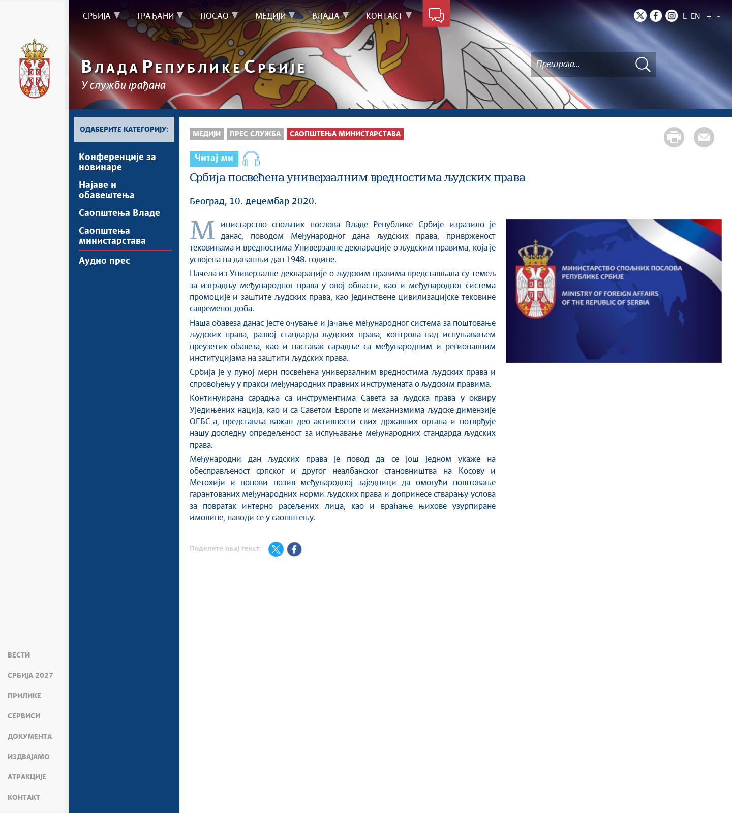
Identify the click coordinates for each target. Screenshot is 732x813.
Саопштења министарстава (112, 236)
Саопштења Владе (119, 213)
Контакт (24, 797)
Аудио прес (104, 261)
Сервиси (24, 716)
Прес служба (255, 134)
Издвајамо (29, 757)
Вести (19, 655)
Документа (30, 736)
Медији (207, 134)
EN (695, 16)
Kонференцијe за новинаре (117, 162)
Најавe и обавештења (107, 190)
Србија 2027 (30, 675)
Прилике (24, 696)
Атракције (27, 777)
